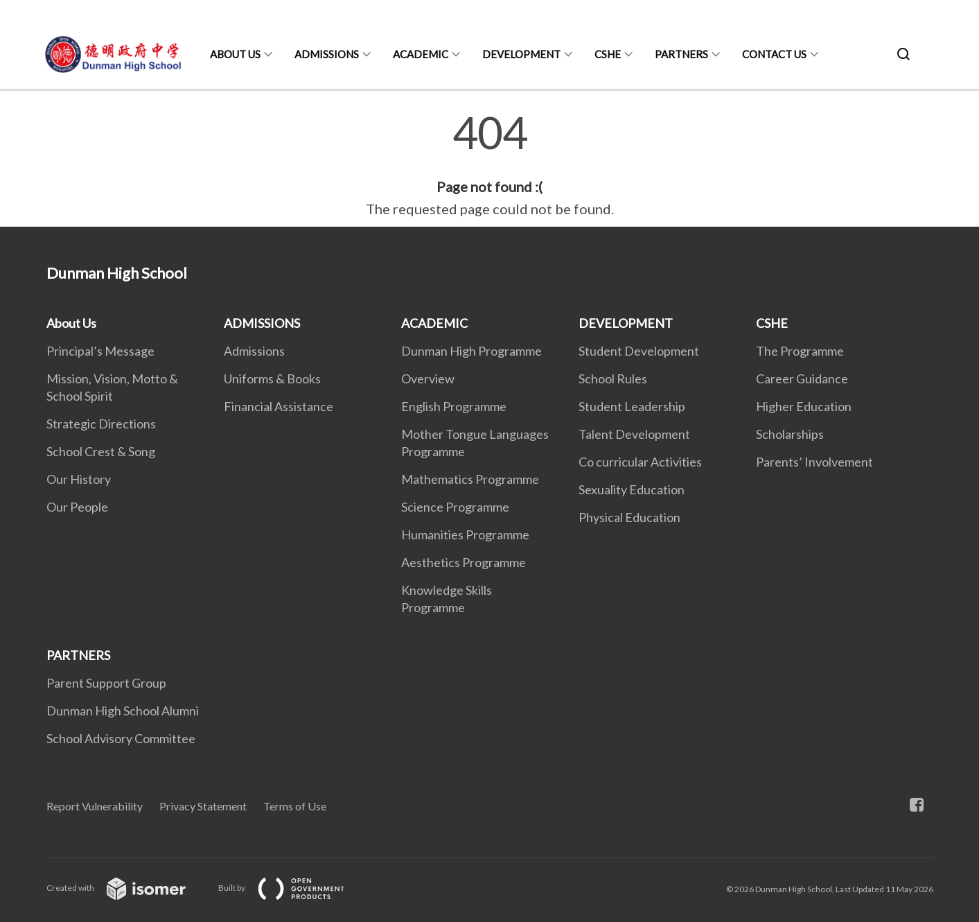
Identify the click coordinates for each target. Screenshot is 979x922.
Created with (127, 887)
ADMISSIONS (326, 54)
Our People (77, 506)
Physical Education (629, 517)
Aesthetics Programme (463, 562)
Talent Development (634, 434)
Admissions (254, 350)
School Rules (613, 378)
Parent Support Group (106, 682)
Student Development (639, 350)
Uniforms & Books (272, 378)
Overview (428, 378)
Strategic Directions (101, 423)
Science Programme (455, 506)
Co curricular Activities (640, 461)
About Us (235, 54)
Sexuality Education (632, 489)
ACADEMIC (420, 54)
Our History (78, 479)
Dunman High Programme (471, 350)
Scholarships (790, 434)
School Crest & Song (100, 451)
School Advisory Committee (120, 738)
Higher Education (804, 406)
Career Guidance (802, 378)
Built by (292, 887)
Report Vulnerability (94, 805)
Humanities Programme (465, 534)
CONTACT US (774, 54)
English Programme (453, 406)
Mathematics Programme (470, 479)
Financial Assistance (278, 406)
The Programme (800, 350)
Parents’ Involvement (814, 461)
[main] (489, 165)
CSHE (607, 54)
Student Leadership (632, 406)
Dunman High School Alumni (122, 710)
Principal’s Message (100, 350)
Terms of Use (294, 805)
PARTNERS (681, 54)
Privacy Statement (203, 805)
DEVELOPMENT (521, 54)
